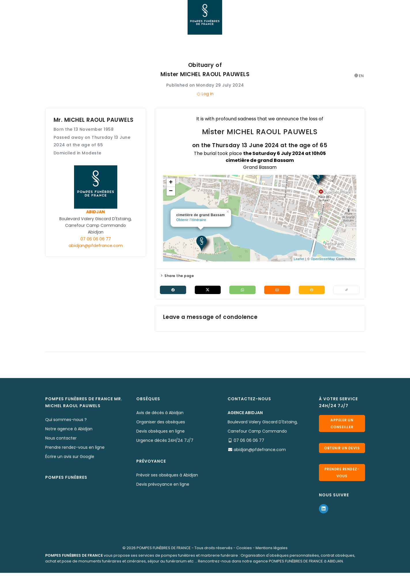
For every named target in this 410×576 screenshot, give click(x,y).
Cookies (244, 551)
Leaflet (299, 259)
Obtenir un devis (342, 449)
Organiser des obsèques (160, 422)
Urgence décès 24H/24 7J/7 (164, 441)
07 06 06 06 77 (95, 239)
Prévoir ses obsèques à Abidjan (167, 475)
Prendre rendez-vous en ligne (75, 448)
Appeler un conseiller (342, 423)
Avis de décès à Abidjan (160, 413)
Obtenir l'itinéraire (191, 220)
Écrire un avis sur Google (69, 457)
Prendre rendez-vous (342, 476)
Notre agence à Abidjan (68, 429)
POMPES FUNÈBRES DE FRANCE (164, 551)
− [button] (171, 191)
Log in (205, 94)
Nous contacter (61, 439)
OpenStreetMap (323, 259)
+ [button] (171, 182)
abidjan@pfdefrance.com (96, 245)
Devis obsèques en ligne (160, 432)
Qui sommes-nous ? (66, 420)
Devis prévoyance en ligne (162, 485)
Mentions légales (272, 551)
